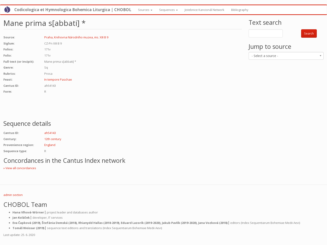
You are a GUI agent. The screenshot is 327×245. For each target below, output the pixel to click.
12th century (52, 139)
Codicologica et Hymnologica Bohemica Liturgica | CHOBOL (72, 9)
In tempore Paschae (58, 79)
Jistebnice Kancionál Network (204, 10)
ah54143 (50, 133)
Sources (145, 10)
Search (309, 33)
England (49, 145)
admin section (13, 195)
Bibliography (239, 10)
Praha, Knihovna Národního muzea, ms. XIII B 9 (76, 37)
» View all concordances (19, 168)
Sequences (168, 10)
